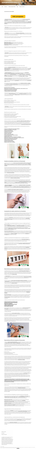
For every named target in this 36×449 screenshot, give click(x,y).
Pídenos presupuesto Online (12, 6)
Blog (17, 6)
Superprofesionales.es (12, 2)
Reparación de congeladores (8, 303)
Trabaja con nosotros (21, 6)
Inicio (2, 6)
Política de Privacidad (4, 434)
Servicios (5, 6)
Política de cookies (4, 431)
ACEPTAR (18, 448)
